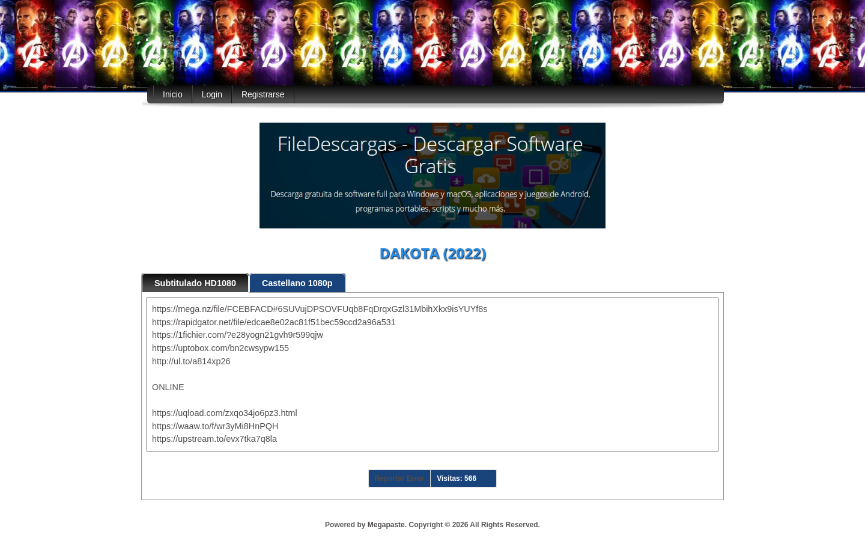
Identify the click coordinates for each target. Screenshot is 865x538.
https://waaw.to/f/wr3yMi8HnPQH (215, 426)
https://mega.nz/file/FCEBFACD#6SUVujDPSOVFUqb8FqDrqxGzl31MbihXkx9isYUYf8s (320, 309)
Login (212, 94)
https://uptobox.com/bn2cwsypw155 (220, 348)
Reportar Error (400, 478)
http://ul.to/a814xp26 (191, 361)
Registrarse (263, 94)
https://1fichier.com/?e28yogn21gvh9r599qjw (237, 335)
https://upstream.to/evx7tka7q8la (214, 439)
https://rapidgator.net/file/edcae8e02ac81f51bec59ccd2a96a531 (274, 322)
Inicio (173, 94)
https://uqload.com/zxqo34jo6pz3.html (224, 413)
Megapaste (386, 525)
